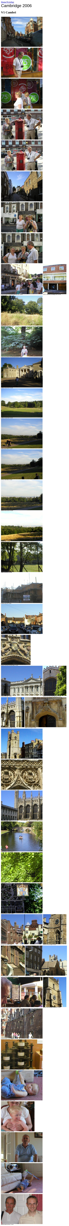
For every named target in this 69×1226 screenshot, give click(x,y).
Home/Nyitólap (7, 2)
